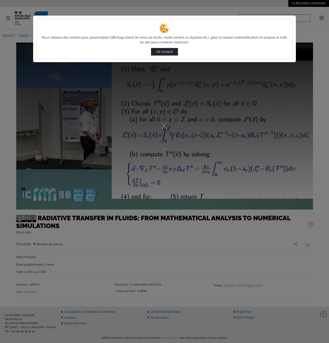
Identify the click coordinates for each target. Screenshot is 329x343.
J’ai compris (164, 51)
